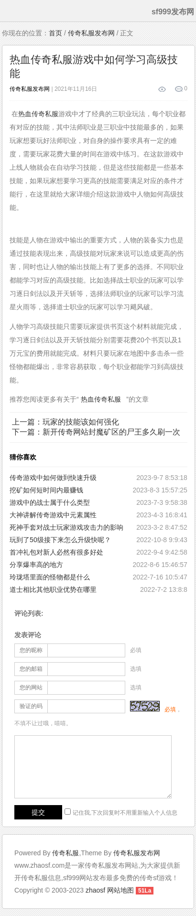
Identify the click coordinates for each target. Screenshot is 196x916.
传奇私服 (65, 853)
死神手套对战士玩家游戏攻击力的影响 (66, 527)
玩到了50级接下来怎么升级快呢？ (60, 540)
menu (9, 11)
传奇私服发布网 (91, 33)
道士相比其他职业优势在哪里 (53, 589)
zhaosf (95, 890)
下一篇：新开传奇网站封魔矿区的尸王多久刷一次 (96, 432)
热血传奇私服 (38, 114)
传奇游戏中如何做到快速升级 (53, 477)
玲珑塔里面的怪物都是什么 (50, 577)
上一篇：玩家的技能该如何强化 (65, 422)
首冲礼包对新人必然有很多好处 (56, 552)
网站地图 (120, 890)
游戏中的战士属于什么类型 (50, 502)
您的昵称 (31, 650)
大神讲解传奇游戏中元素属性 (53, 515)
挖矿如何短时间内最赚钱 (46, 490)
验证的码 (31, 706)
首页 (55, 33)
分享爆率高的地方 (36, 564)
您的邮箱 (31, 668)
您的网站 (31, 687)
